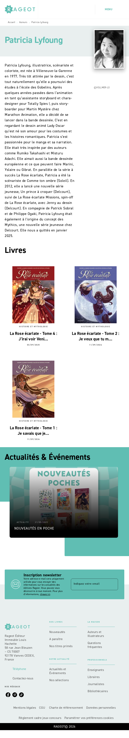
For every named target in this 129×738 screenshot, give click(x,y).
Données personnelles (101, 708)
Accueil (11, 22)
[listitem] (8, 694)
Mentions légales (24, 708)
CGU (42, 708)
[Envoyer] (113, 584)
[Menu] (109, 9)
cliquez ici (45, 594)
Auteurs (23, 22)
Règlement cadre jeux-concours (40, 718)
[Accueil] (21, 9)
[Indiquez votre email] (89, 584)
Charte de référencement (66, 708)
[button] (64, 502)
